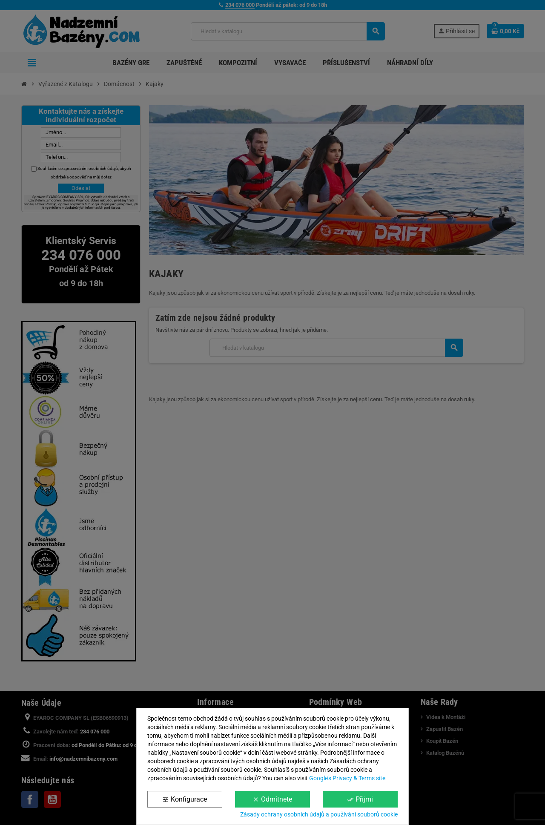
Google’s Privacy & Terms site (347, 778)
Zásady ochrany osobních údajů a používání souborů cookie (319, 814)
